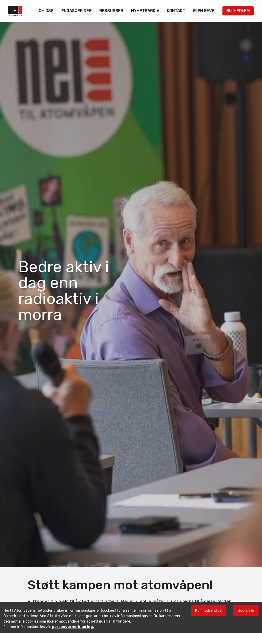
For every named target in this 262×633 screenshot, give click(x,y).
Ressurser (111, 10)
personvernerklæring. (73, 627)
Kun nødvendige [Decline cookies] (208, 610)
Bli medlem (238, 10)
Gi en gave (203, 10)
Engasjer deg (76, 10)
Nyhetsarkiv (145, 10)
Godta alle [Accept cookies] (245, 610)
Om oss (46, 10)
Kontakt (176, 10)
